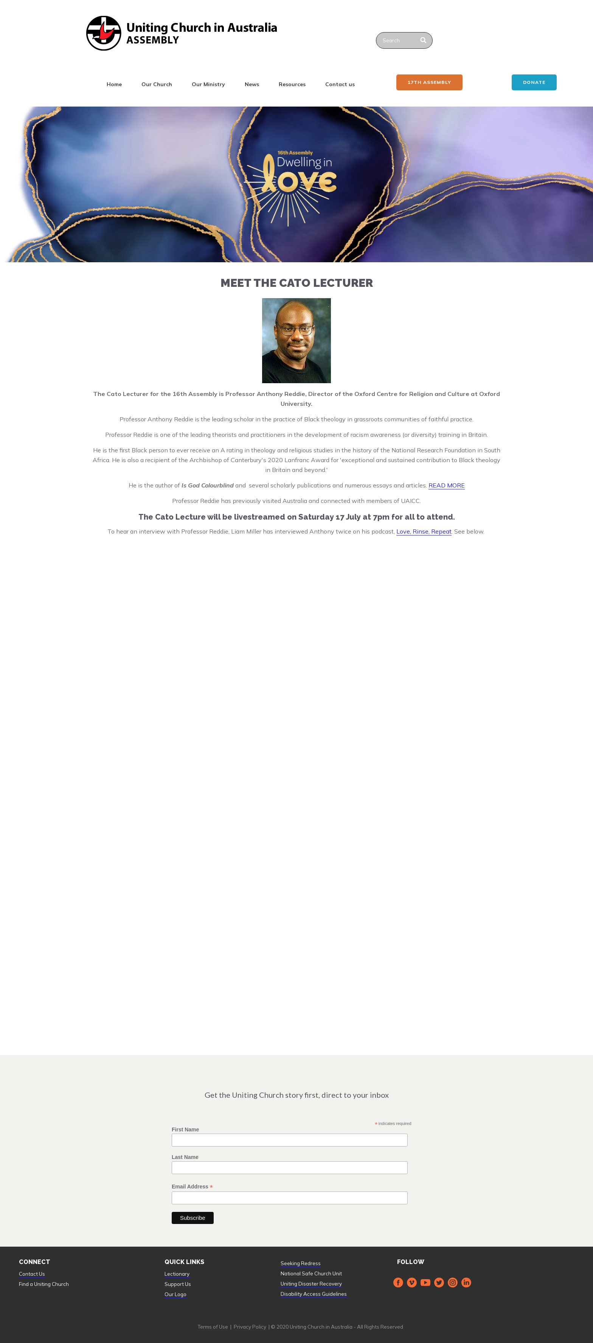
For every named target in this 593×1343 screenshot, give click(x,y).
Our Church (156, 84)
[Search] (423, 40)
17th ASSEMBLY (429, 82)
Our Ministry (208, 84)
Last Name (185, 1157)
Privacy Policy (250, 1327)
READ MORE (446, 485)
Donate (534, 82)
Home (114, 84)
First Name (185, 1129)
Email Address (192, 1186)
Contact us (340, 84)
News (252, 84)
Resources (292, 84)
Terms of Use (212, 1327)
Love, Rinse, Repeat (424, 531)
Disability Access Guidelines (314, 1294)
